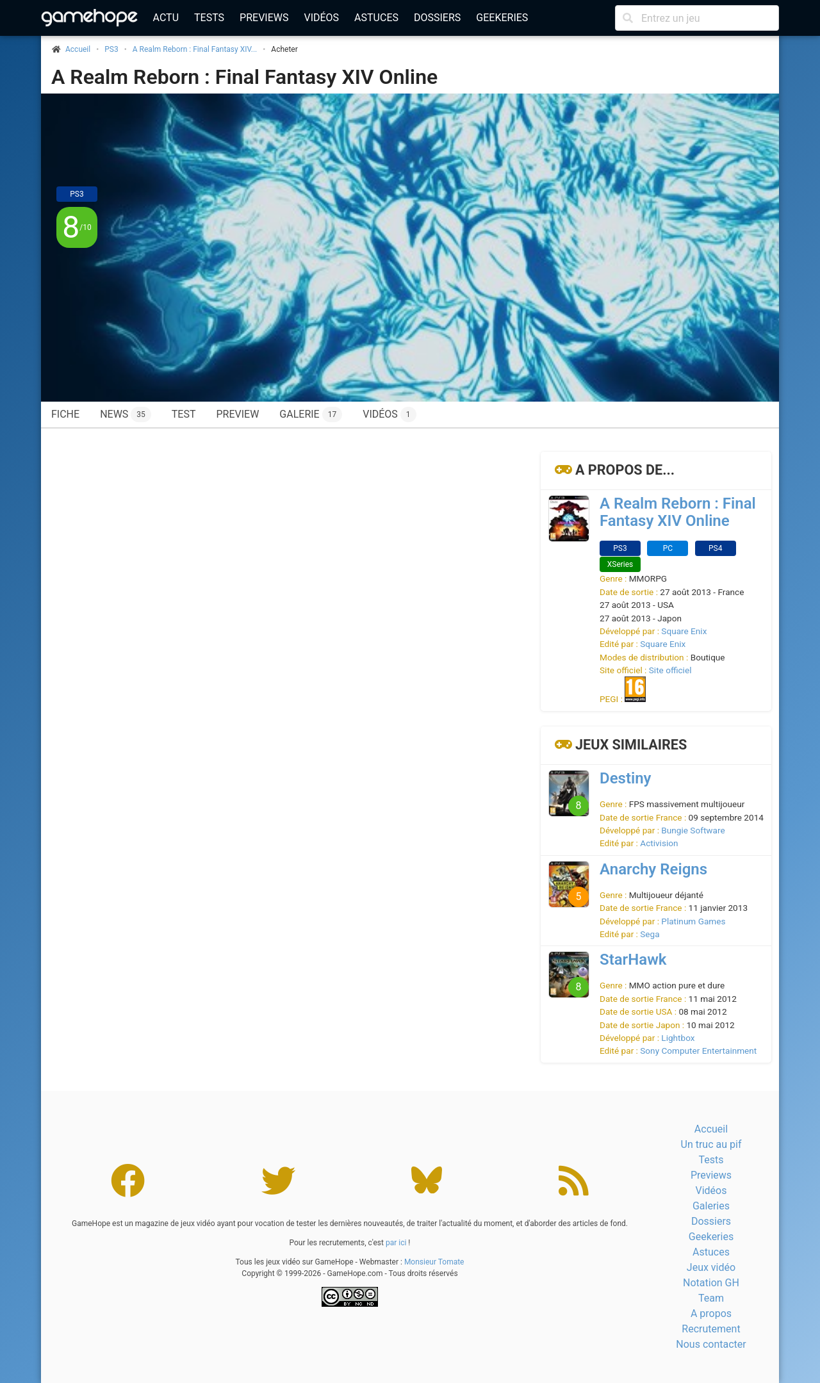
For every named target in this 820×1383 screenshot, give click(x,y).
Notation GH (711, 1283)
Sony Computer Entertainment (698, 1050)
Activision (659, 843)
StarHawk (633, 960)
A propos (711, 1313)
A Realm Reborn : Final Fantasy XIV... (195, 49)
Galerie (310, 414)
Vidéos (321, 18)
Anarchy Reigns (653, 869)
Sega (649, 934)
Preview (237, 414)
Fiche (65, 414)
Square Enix (684, 631)
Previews (264, 18)
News (125, 414)
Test (184, 414)
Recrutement (711, 1329)
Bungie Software (693, 830)
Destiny (626, 778)
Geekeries (502, 18)
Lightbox (677, 1038)
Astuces (376, 18)
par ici (396, 1242)
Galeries (711, 1206)
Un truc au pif (711, 1144)
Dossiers (437, 18)
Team (711, 1298)
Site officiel (670, 670)
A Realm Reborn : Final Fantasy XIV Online (244, 77)
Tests (209, 18)
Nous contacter (711, 1344)
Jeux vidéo (711, 1267)
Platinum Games (693, 921)
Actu (166, 18)
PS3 (111, 49)
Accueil (711, 1129)
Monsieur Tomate (434, 1261)
